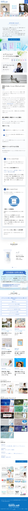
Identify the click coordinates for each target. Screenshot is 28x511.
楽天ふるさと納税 (11, 171)
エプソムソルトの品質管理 (14, 314)
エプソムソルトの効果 (14, 311)
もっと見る (21, 461)
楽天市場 (15, 170)
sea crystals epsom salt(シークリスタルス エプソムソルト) (4, 2)
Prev (2, 10)
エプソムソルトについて (14, 306)
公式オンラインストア (8, 170)
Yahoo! (20, 170)
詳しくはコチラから (6, 501)
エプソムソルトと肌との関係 (14, 304)
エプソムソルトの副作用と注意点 (14, 309)
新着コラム (14, 301)
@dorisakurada (10, 103)
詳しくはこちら (14, 39)
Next (26, 10)
